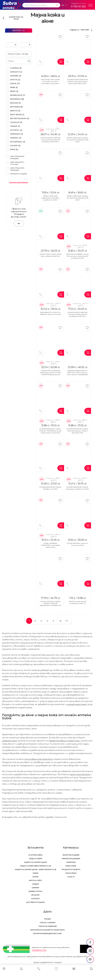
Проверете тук (39, 950)
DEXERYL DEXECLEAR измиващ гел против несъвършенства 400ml (77, 140)
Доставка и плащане (35, 902)
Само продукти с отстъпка (17, 163)
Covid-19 (70, 877)
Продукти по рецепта (71, 869)
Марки (35, 873)
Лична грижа (71, 873)
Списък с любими (47, 923)
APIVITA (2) (15, 80)
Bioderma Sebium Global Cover (64, 741)
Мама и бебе (71, 866)
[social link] (90, 942)
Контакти (35, 899)
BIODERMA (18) (17, 99)
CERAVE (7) (15, 126)
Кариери (35, 888)
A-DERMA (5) (16, 68)
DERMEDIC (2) (16, 134)
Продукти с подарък (18, 174)
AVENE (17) (15, 83)
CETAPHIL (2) (16, 130)
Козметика (71, 862)
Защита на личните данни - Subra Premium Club (35, 869)
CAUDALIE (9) (16, 122)
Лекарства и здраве (70, 855)
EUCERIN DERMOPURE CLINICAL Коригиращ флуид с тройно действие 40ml (77, 431)
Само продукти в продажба (17, 157)
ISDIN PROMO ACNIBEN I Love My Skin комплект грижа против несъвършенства (77, 256)
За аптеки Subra (35, 855)
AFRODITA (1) (16, 72)
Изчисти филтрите (19, 182)
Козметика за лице (16, 18)
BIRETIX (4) (15, 111)
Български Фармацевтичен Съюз (47, 933)
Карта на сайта (35, 880)
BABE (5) (14, 87)
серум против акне (80, 774)
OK (19, 223)
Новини (35, 884)
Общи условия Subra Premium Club (35, 866)
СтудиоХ (58, 962)
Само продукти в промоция (17, 169)
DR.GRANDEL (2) (17, 142)
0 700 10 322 (78, 6)
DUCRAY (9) (15, 146)
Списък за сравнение (47, 926)
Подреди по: (81, 29)
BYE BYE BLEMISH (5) (19, 118)
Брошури (35, 895)
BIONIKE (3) (15, 103)
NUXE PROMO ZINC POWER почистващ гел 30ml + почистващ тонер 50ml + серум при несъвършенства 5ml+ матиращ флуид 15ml (50, 83)
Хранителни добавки (71, 859)
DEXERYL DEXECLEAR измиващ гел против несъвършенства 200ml (77, 198)
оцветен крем (9, 741)
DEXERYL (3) (15, 138)
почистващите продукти (38, 759)
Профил (47, 919)
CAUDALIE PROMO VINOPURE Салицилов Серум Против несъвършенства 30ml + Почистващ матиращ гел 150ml (50, 141)
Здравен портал (35, 891)
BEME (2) (14, 91)
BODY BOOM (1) (17, 114)
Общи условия (35, 859)
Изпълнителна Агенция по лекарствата (47, 930)
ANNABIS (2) (15, 76)
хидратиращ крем (77, 704)
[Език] (64, 5)
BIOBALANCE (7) (17, 95)
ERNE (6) (14, 149)
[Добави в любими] (60, 36)
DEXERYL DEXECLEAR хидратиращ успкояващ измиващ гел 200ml (50, 198)
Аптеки (35, 877)
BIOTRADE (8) (16, 107)
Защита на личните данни (35, 862)
